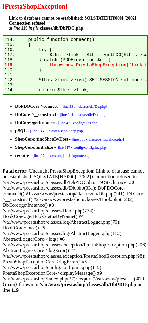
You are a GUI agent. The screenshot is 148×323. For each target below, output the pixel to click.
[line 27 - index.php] (48, 155)
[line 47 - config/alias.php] (78, 123)
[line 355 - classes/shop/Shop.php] (98, 139)
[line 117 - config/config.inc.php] (82, 147)
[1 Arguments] (78, 155)
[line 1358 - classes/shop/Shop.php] (57, 131)
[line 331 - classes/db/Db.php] (84, 106)
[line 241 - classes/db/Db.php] (82, 114)
